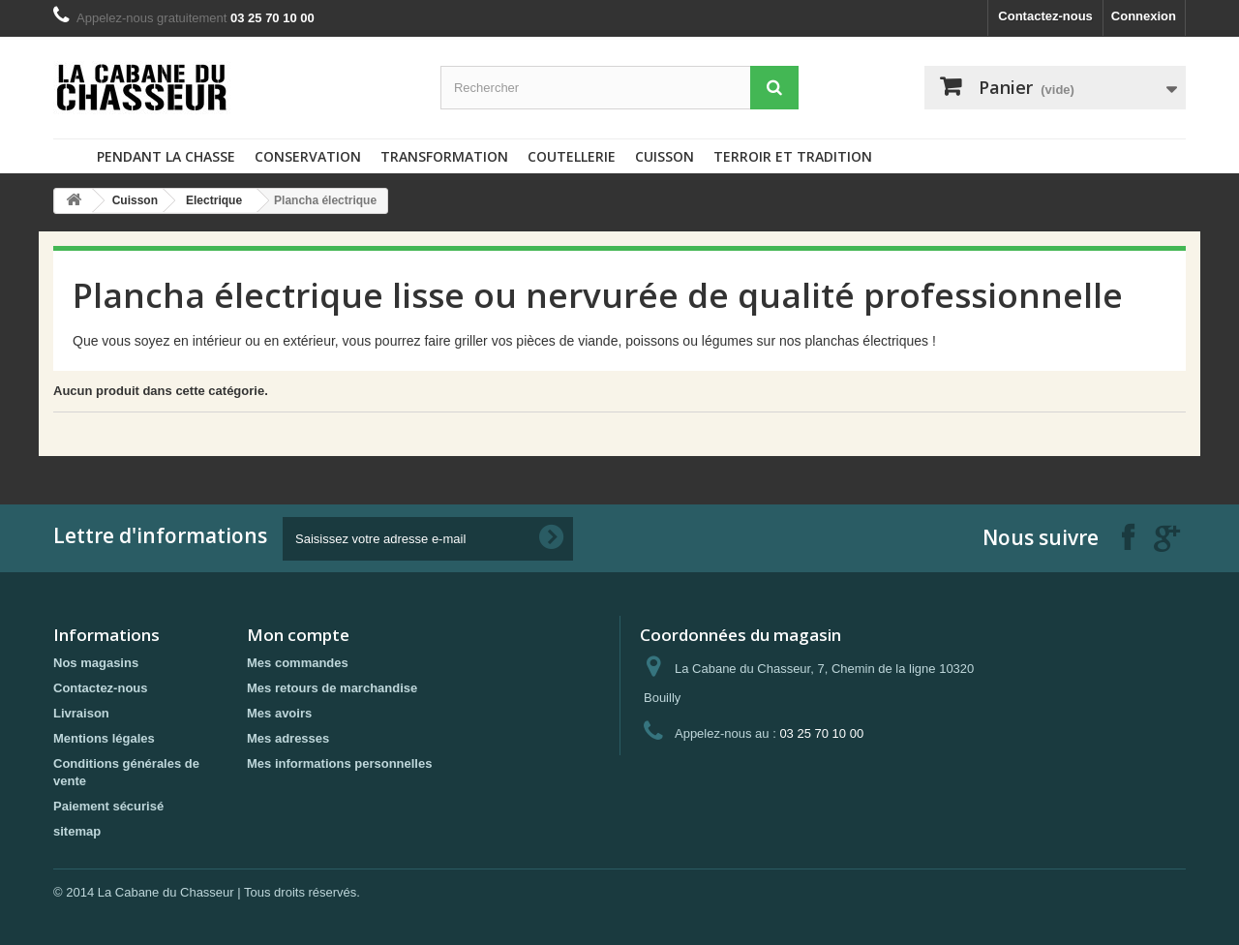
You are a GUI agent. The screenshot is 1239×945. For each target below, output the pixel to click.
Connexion (1143, 16)
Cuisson (664, 156)
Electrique (214, 200)
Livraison (81, 713)
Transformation (444, 156)
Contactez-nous (1045, 16)
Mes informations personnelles (339, 763)
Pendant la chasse (166, 156)
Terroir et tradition (792, 156)
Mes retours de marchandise (332, 688)
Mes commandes (297, 662)
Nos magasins (95, 662)
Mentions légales (104, 738)
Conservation (308, 156)
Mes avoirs (279, 713)
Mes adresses (288, 738)
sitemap (77, 831)
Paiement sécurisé (108, 806)
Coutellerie (572, 156)
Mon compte (298, 635)
